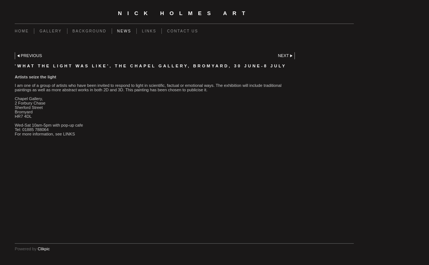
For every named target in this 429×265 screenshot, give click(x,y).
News (124, 31)
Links (149, 31)
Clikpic (44, 249)
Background (90, 31)
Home (22, 31)
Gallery (50, 31)
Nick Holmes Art (184, 13)
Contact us (182, 31)
